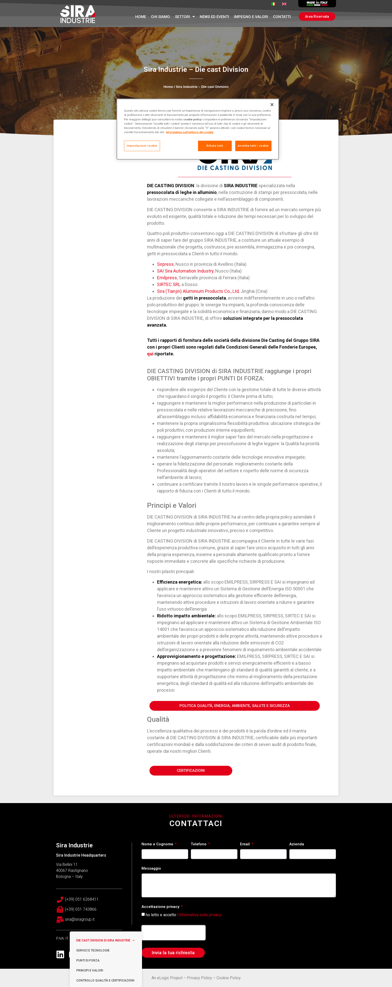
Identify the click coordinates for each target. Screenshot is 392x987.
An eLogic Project (167, 977)
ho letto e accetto (183, 914)
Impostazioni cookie (142, 145)
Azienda (296, 844)
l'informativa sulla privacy (199, 914)
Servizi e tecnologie (93, 950)
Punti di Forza (88, 960)
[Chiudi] (272, 104)
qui (150, 353)
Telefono (199, 844)
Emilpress (167, 277)
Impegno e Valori (251, 17)
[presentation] (174, 932)
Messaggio (151, 869)
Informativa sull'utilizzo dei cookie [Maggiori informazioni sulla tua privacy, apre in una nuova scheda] (190, 132)
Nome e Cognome (158, 844)
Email (245, 844)
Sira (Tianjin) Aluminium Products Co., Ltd (198, 291)
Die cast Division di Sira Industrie (105, 940)
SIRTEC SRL (168, 284)
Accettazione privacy (161, 907)
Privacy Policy (199, 977)
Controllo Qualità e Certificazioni (105, 980)
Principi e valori (89, 970)
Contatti (282, 17)
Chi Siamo (160, 17)
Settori (185, 16)
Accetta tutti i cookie (253, 145)
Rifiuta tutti (214, 145)
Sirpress (165, 264)
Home (140, 17)
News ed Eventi (214, 17)
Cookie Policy (228, 977)
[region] (197, 129)
